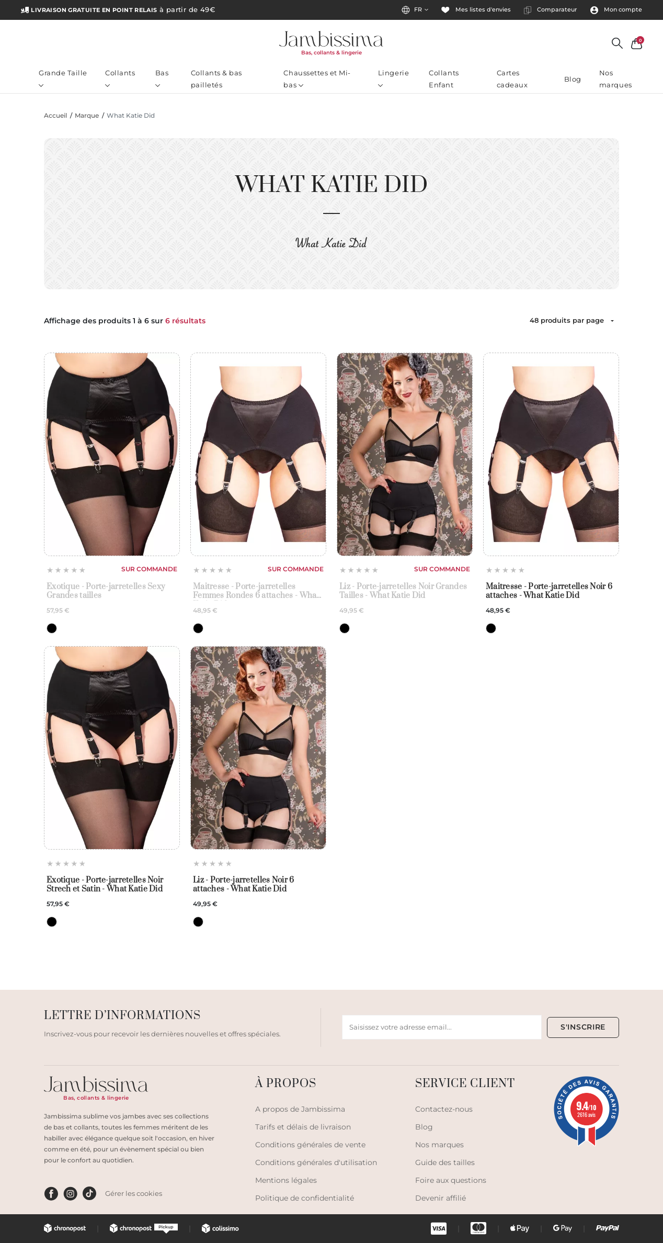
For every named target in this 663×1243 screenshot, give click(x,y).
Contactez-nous (444, 1109)
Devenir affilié (440, 1198)
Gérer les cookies (133, 1193)
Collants (120, 78)
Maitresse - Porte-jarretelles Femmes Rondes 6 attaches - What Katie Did (256, 591)
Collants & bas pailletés (216, 79)
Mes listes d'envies (476, 9)
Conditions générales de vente (310, 1144)
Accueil (55, 115)
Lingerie (393, 78)
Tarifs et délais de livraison (303, 1127)
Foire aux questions (450, 1180)
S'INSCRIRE (583, 1027)
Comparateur (550, 10)
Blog (572, 79)
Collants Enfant (444, 79)
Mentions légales (286, 1180)
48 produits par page (567, 320)
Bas (162, 78)
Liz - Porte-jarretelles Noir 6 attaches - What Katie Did (243, 885)
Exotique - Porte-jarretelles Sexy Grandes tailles (106, 591)
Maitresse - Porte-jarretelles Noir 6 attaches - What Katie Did (549, 591)
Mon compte (616, 10)
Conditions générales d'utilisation (316, 1162)
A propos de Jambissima (300, 1109)
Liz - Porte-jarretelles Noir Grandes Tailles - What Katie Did (403, 591)
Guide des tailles (445, 1162)
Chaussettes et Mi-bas (316, 79)
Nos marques (615, 79)
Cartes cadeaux (512, 79)
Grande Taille (63, 78)
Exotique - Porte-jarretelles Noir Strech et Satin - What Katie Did (105, 885)
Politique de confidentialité (304, 1198)
